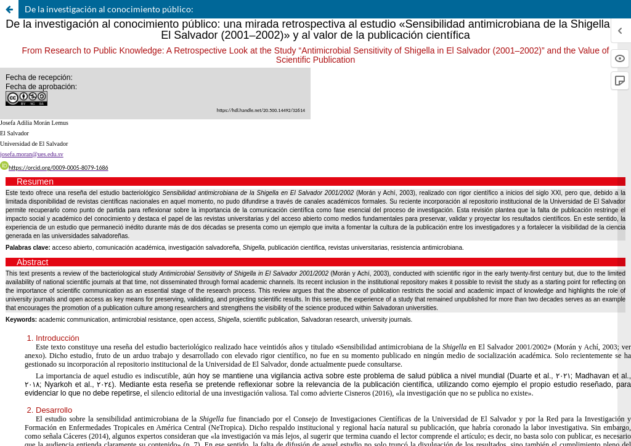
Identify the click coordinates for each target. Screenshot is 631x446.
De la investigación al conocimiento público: (109, 9)
